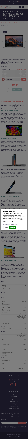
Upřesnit (6, 227)
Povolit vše (12, 227)
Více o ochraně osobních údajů (10, 224)
